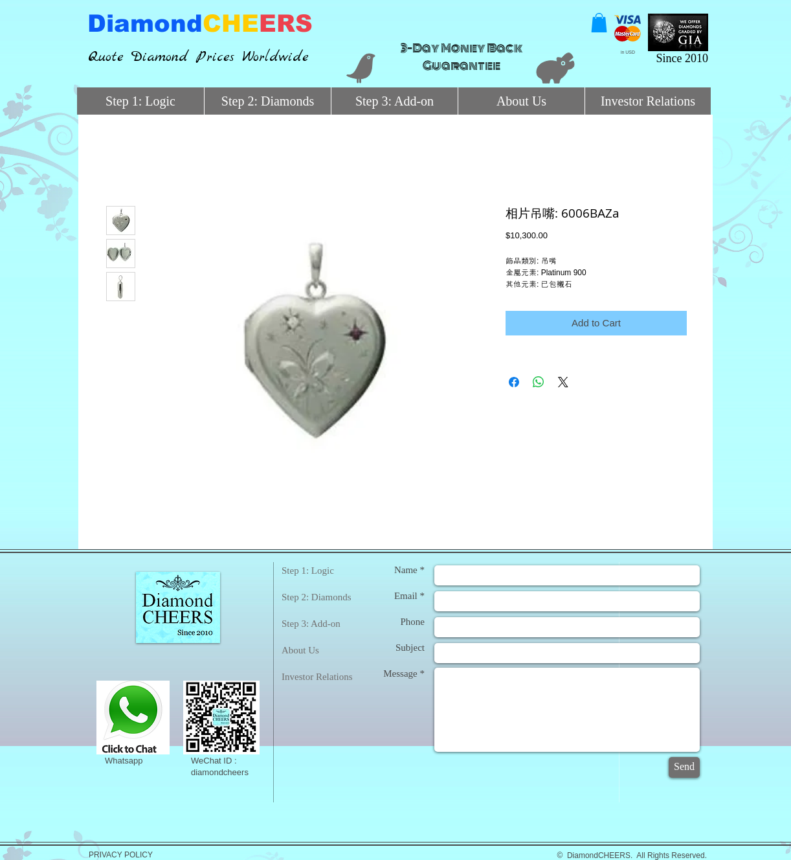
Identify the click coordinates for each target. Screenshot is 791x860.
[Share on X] (563, 382)
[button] (599, 22)
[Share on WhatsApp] (538, 382)
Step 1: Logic (308, 570)
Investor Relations (317, 677)
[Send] (684, 767)
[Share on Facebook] (514, 382)
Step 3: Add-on (311, 623)
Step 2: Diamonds (316, 597)
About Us (300, 650)
